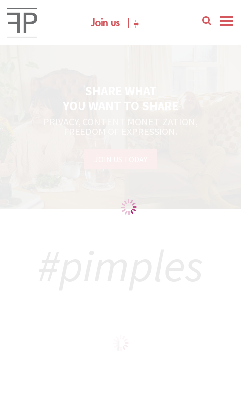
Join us (105, 23)
